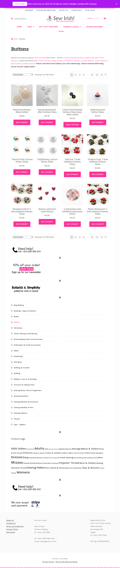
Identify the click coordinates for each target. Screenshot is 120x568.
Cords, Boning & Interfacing (25, 334)
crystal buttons (87, 60)
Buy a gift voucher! (48, 27)
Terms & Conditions (15, 526)
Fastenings (18, 356)
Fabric (16, 351)
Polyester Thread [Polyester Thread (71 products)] (69, 463)
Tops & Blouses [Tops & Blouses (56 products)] (90, 467)
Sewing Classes (71, 27)
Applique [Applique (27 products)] (62, 449)
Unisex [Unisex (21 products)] (102, 468)
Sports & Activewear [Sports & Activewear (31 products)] (73, 468)
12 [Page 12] (92, 75)
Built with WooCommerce (66, 562)
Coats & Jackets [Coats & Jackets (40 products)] (53, 453)
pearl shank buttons (42, 60)
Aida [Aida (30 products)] (46, 449)
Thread (17, 419)
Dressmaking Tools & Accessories (28, 339)
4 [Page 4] (83, 75)
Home (19, 27)
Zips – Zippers (20, 424)
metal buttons (29, 63)
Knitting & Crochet (21, 368)
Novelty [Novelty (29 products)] (26, 463)
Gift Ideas (18, 362)
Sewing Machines (94, 27)
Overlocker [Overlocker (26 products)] (47, 463)
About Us (10, 520)
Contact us (63, 10)
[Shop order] (23, 74)
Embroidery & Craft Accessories (27, 345)
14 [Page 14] (101, 75)
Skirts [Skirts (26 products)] (48, 468)
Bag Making (19, 305)
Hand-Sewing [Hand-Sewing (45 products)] (66, 457)
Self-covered (40, 58)
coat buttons (100, 60)
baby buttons (57, 60)
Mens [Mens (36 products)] (100, 457)
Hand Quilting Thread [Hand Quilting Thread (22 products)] (90, 458)
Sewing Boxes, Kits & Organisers (28, 390)
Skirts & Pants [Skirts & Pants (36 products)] (57, 468)
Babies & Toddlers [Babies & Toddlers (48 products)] (90, 449)
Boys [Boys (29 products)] (102, 449)
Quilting (17, 373)
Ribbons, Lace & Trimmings (25, 379)
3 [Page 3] (79, 75)
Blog (61, 31)
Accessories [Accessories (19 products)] (30, 449)
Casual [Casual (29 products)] (19, 453)
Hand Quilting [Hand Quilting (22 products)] (78, 458)
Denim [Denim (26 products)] (92, 453)
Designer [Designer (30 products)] (99, 453)
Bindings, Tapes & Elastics (25, 311)
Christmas (18, 328)
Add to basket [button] (22, 122)
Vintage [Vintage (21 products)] (13, 473)
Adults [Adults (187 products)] (39, 448)
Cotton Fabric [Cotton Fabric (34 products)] (67, 453)
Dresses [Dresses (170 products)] (17, 457)
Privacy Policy (12, 529)
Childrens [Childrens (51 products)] (27, 453)
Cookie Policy (76, 10)
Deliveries (29, 10)
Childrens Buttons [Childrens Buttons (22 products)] (39, 453)
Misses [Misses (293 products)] (17, 462)
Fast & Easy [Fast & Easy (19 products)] (52, 458)
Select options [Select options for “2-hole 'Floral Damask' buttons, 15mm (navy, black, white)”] (72, 125)
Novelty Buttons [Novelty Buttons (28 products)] (36, 463)
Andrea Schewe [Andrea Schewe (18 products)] (54, 449)
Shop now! (20, 4)
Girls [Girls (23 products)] (58, 458)
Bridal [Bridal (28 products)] (13, 453)
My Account (90, 10)
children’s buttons (72, 60)
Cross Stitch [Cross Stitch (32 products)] (85, 453)
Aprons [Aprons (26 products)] (69, 449)
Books (16, 317)
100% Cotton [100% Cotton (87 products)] (18, 448)
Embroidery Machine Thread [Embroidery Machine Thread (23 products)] (38, 458)
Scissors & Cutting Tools (24, 385)
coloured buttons (76, 58)
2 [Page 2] (75, 75)
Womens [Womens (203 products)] (23, 472)
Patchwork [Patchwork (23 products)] (55, 463)
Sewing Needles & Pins (23, 407)
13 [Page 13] (97, 75)
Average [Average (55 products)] (76, 448)
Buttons (17, 322)
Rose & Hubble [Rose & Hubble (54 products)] (87, 463)
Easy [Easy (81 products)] (25, 457)
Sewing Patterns (20, 413)
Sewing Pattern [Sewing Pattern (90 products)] (36, 467)
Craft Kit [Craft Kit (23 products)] (76, 453)
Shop (29, 27)
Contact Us (11, 523)
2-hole (66, 58)
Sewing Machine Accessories (26, 402)
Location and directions (46, 10)
